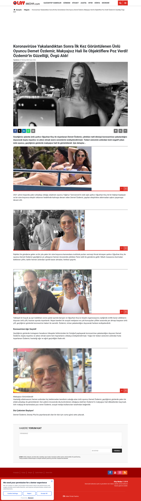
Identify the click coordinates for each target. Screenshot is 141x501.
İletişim (30, 472)
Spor (90, 3)
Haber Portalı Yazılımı (72, 496)
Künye (23, 472)
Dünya (97, 3)
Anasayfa (17, 10)
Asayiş (83, 3)
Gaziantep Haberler (52, 3)
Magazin (26, 10)
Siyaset (75, 3)
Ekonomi (105, 3)
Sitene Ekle (49, 472)
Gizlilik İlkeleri (39, 472)
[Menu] (125, 3)
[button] (116, 131)
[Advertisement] (70, 28)
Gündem (66, 3)
